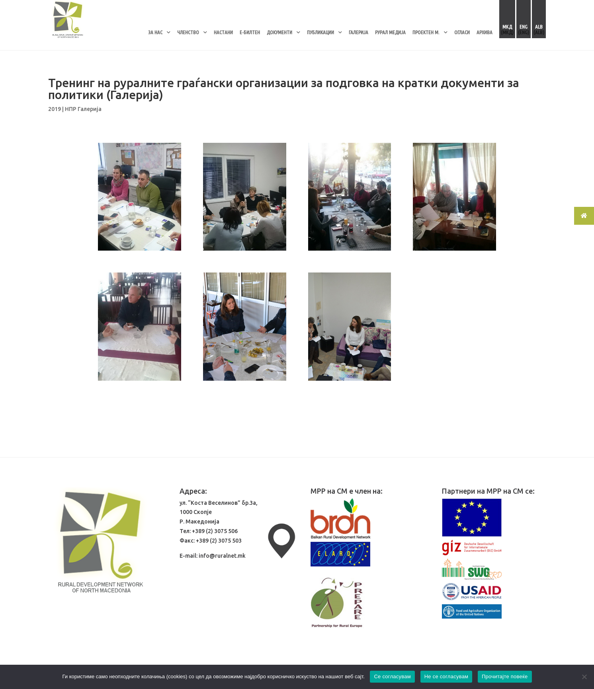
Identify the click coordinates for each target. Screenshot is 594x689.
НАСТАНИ (223, 32)
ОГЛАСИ (462, 32)
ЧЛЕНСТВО (188, 32)
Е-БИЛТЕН (250, 32)
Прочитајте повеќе (505, 676)
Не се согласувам (446, 676)
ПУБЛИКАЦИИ (320, 32)
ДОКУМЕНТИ (279, 32)
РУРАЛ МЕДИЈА (390, 32)
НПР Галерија (83, 109)
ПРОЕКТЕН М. (426, 32)
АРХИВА (484, 32)
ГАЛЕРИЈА (358, 32)
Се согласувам (392, 676)
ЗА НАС (155, 32)
